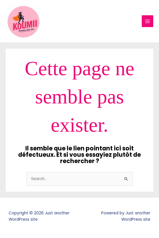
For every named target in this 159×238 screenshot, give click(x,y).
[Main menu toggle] (148, 21)
